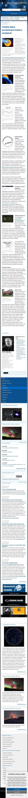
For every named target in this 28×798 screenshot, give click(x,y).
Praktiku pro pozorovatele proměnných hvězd (19, 219)
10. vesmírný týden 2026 (9, 624)
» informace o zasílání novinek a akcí (10, 479)
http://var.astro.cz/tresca (8, 167)
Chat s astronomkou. (21, 493)
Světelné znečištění (6, 392)
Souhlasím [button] (17, 789)
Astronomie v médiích (8, 759)
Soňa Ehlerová (5, 487)
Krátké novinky (6, 483)
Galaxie (4, 770)
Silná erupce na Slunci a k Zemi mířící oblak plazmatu (13, 545)
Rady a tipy (5, 757)
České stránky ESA (7, 746)
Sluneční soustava (6, 383)
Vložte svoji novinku (22, 482)
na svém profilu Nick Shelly (20, 576)
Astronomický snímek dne (9, 405)
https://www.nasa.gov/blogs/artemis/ (10, 518)
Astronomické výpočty (8, 755)
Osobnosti (4, 397)
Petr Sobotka (5, 24)
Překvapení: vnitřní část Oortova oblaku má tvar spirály (20, 349)
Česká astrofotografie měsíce (11, 424)
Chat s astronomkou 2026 (9, 489)
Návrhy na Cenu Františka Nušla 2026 (20, 340)
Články (11, 17)
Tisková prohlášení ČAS (8, 737)
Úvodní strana (5, 17)
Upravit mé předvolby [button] (17, 795)
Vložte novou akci (23, 442)
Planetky (5, 772)
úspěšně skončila (12, 564)
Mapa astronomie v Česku (9, 761)
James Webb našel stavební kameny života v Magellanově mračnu (20, 344)
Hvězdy (4, 385)
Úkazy (3, 378)
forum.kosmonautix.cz (7, 579)
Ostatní (4, 399)
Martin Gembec (5, 498)
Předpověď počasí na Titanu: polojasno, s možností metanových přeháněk (21, 354)
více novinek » (22, 581)
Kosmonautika (5, 381)
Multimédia (5, 395)
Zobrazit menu (14, 13)
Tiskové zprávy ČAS (7, 740)
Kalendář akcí (6, 443)
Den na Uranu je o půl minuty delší (21, 358)
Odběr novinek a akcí (8, 472)
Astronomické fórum (7, 763)
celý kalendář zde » (21, 468)
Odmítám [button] (17, 792)
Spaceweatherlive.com (19, 539)
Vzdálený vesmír (6, 390)
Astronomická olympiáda (8, 742)
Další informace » (21, 672)
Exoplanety (17, 17)
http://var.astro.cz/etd (7, 204)
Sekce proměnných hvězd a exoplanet (14, 57)
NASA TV (5, 748)
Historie (4, 402)
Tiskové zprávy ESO (7, 744)
